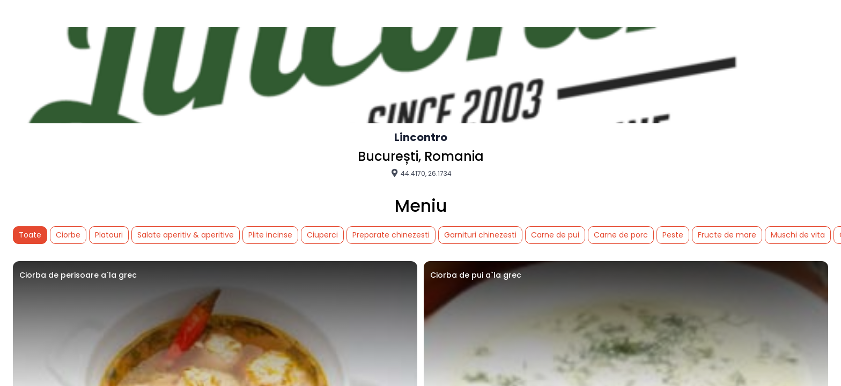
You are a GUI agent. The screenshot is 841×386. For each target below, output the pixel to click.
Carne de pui (555, 234)
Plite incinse (270, 234)
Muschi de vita (798, 234)
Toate (30, 234)
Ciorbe (68, 234)
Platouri (109, 234)
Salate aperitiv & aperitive (185, 234)
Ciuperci (322, 234)
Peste (672, 234)
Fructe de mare (727, 234)
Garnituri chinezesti (480, 234)
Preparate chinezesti (391, 234)
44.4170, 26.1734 (420, 173)
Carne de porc (621, 234)
